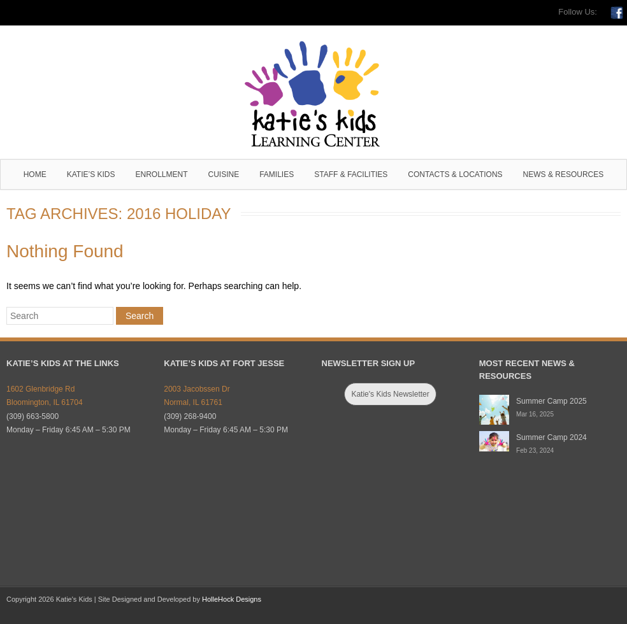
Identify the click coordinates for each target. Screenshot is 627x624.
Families (276, 174)
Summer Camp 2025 (551, 401)
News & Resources (563, 174)
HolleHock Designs (231, 599)
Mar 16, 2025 (535, 414)
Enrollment (161, 174)
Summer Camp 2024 (551, 437)
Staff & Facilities (350, 174)
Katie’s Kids (91, 174)
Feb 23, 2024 (535, 450)
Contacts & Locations (455, 174)
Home (35, 174)
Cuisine (224, 174)
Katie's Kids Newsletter (390, 394)
